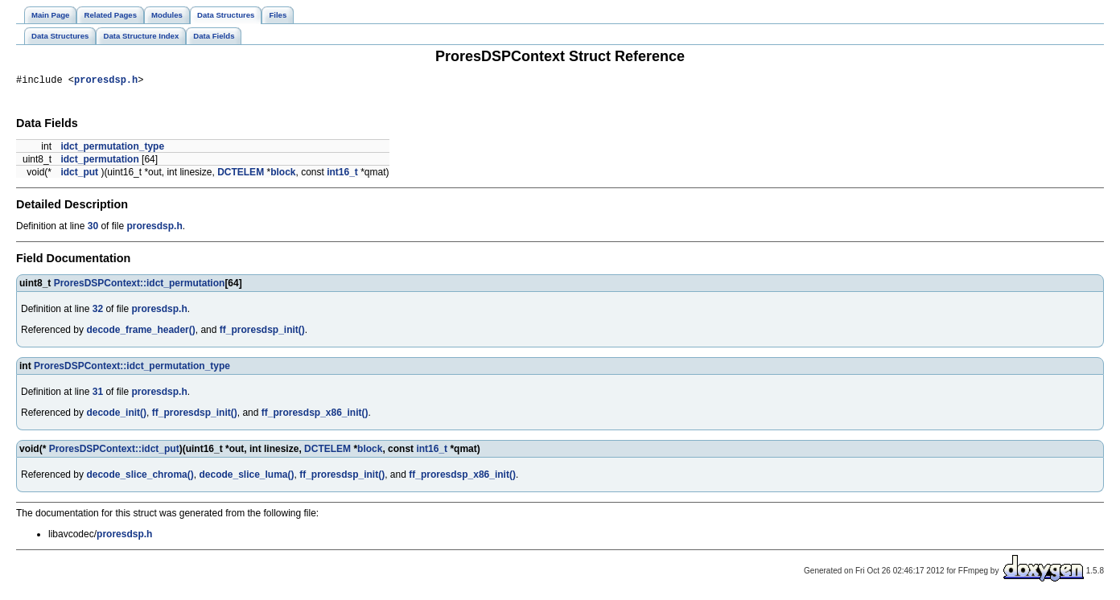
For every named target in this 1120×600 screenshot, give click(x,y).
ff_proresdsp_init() (262, 332)
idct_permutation (99, 161)
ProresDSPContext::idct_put (114, 451)
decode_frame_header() (140, 332)
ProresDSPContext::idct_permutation (139, 285)
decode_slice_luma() (246, 477)
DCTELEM (240, 174)
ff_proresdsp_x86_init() (315, 415)
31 (98, 394)
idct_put (79, 174)
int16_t (342, 174)
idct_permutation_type (112, 148)
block (282, 174)
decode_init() (116, 415)
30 (93, 228)
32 (98, 311)
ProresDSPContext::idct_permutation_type (132, 368)
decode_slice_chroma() (139, 477)
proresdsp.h (106, 81)
